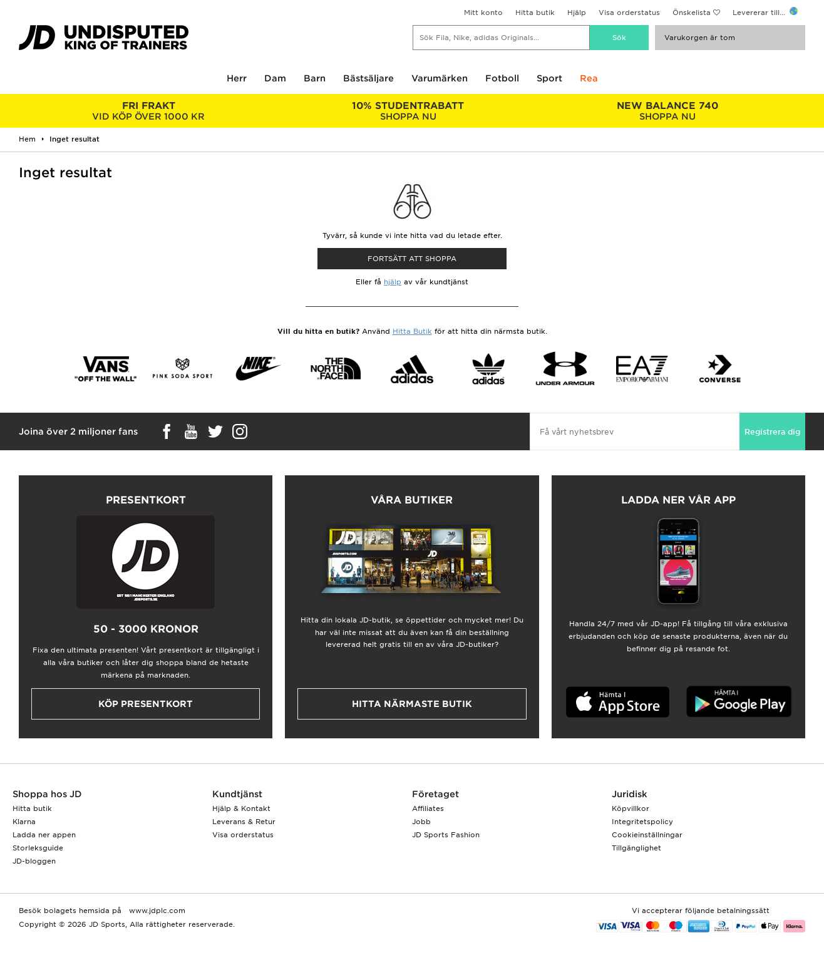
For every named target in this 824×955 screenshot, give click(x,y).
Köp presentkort (145, 704)
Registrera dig (772, 431)
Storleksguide (38, 848)
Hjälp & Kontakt (241, 808)
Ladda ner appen (44, 834)
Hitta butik (535, 12)
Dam (275, 78)
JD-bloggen (34, 861)
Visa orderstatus (629, 12)
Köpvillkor (630, 808)
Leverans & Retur (244, 821)
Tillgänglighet (636, 848)
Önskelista (691, 12)
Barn (315, 78)
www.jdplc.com (155, 910)
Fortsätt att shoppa (412, 258)
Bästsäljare (368, 78)
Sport (549, 78)
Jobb (421, 821)
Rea (589, 78)
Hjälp (576, 12)
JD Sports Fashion (446, 834)
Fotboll (502, 78)
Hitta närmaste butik (412, 704)
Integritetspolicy (642, 821)
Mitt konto (483, 12)
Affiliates (428, 808)
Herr (237, 78)
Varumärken (439, 78)
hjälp (392, 281)
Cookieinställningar (647, 834)
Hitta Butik (412, 331)
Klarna (24, 821)
